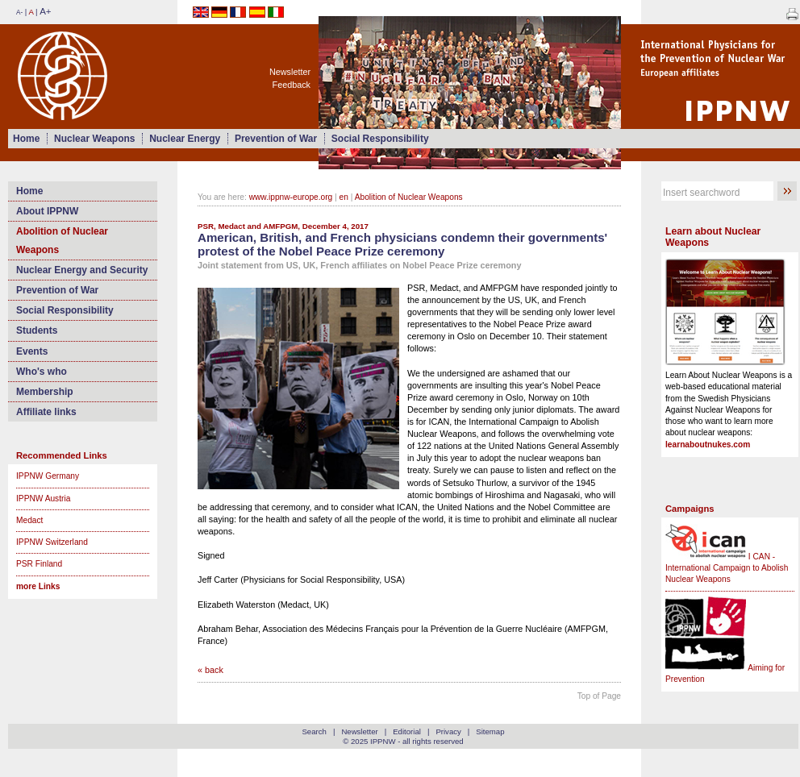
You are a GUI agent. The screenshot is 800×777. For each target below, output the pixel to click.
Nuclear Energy (184, 138)
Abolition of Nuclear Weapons (62, 240)
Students (36, 330)
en (344, 197)
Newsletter (289, 72)
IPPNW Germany (47, 476)
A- (19, 12)
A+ (45, 11)
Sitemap (490, 731)
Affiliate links (46, 412)
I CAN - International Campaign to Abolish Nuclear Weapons (726, 568)
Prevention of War (276, 138)
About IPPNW (47, 211)
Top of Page (599, 696)
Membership (44, 391)
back (214, 670)
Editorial (407, 731)
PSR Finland (39, 563)
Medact (29, 520)
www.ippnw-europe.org (291, 197)
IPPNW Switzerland (52, 542)
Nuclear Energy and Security (82, 270)
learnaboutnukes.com (707, 444)
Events (32, 351)
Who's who (41, 371)
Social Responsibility (380, 138)
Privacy (447, 731)
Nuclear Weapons (94, 138)
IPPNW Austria (43, 498)
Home (26, 138)
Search (314, 731)
